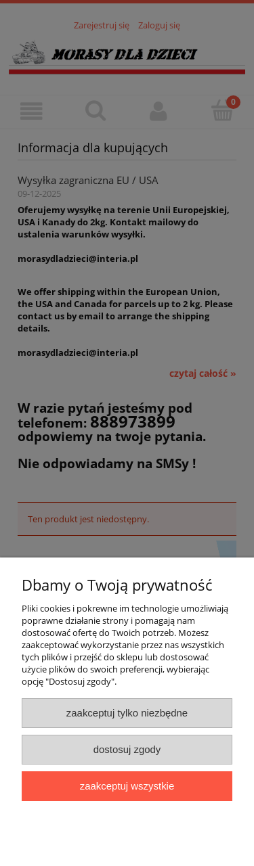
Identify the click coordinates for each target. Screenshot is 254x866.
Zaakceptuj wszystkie (127, 786)
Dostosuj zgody (127, 749)
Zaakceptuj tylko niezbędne (127, 713)
